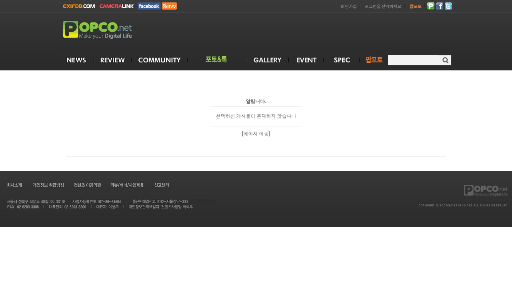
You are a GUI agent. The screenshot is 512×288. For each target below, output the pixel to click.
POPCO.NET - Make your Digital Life (106, 30)
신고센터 (161, 185)
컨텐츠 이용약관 (86, 185)
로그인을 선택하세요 (382, 6)
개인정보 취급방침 (48, 185)
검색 (445, 60)
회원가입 (348, 6)
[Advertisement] (306, 31)
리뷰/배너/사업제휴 (126, 185)
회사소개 (14, 185)
